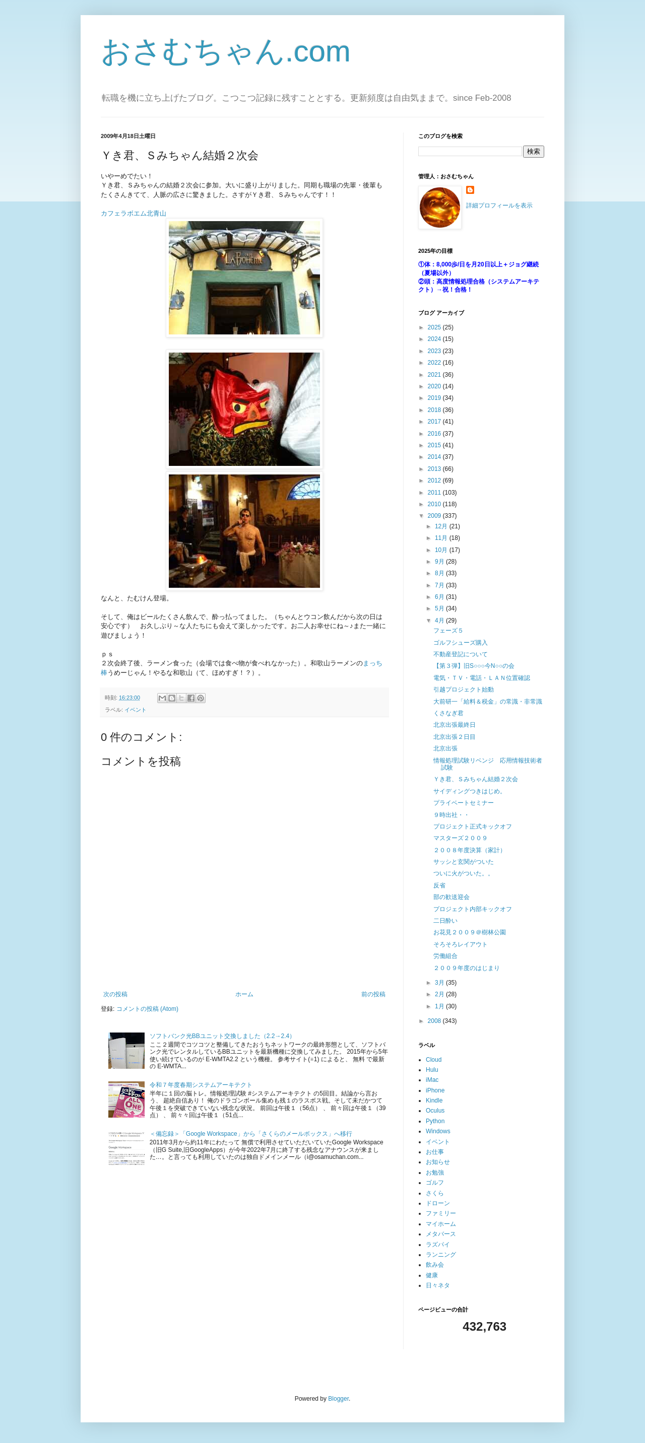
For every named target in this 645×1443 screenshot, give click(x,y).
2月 (440, 994)
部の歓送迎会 (451, 897)
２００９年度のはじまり (466, 968)
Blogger (338, 1398)
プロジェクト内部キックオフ (472, 909)
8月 (440, 573)
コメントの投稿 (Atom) (147, 1008)
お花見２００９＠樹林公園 (469, 932)
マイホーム (441, 1223)
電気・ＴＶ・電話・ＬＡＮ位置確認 (481, 677)
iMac (432, 1079)
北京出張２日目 (454, 736)
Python (435, 1121)
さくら (435, 1193)
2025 (435, 327)
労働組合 (445, 955)
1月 (440, 1006)
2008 (435, 1020)
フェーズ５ (448, 630)
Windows (438, 1131)
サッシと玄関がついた (463, 861)
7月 (440, 585)
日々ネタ (438, 1285)
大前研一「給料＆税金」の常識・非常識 (487, 701)
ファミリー (441, 1213)
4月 (440, 620)
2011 (435, 492)
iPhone (435, 1090)
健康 (432, 1275)
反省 (439, 885)
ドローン (438, 1203)
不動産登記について (460, 654)
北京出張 (445, 748)
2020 (435, 386)
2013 (435, 468)
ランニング (441, 1254)
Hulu (432, 1069)
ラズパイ (438, 1244)
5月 (440, 608)
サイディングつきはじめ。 (469, 791)
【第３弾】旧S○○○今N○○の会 (473, 665)
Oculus (435, 1110)
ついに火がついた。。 (463, 873)
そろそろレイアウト (460, 944)
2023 (435, 351)
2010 (435, 504)
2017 (435, 421)
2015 (435, 445)
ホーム (244, 994)
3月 (440, 982)
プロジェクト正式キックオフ (472, 826)
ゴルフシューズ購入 (460, 642)
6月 (440, 596)
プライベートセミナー (463, 802)
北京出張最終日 (454, 724)
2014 (435, 456)
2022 (435, 362)
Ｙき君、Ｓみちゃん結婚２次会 (475, 779)
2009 (435, 515)
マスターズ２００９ (460, 838)
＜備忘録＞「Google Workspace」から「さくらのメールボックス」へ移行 (251, 1133)
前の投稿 (373, 994)
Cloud (433, 1059)
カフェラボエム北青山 (133, 213)
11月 (442, 537)
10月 (442, 550)
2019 (435, 397)
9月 (440, 561)
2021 (435, 374)
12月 (442, 526)
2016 (435, 433)
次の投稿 (115, 994)
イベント (135, 710)
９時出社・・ (451, 814)
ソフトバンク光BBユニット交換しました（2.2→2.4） (222, 1036)
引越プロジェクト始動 (463, 689)
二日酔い (445, 920)
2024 (435, 338)
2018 (435, 410)
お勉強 (435, 1172)
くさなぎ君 (448, 713)
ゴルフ (435, 1182)
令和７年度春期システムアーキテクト (201, 1084)
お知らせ (438, 1161)
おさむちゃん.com (226, 51)
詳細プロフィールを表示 (499, 205)
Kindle (434, 1100)
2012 (435, 480)
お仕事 (435, 1151)
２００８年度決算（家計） (469, 850)
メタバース (441, 1234)
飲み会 (435, 1264)
